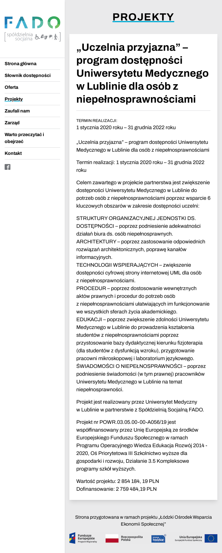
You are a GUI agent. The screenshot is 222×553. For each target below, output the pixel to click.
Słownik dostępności (28, 75)
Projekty (14, 99)
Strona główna (20, 63)
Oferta (11, 87)
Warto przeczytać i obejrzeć (24, 138)
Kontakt (13, 153)
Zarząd (12, 122)
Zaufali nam (17, 110)
